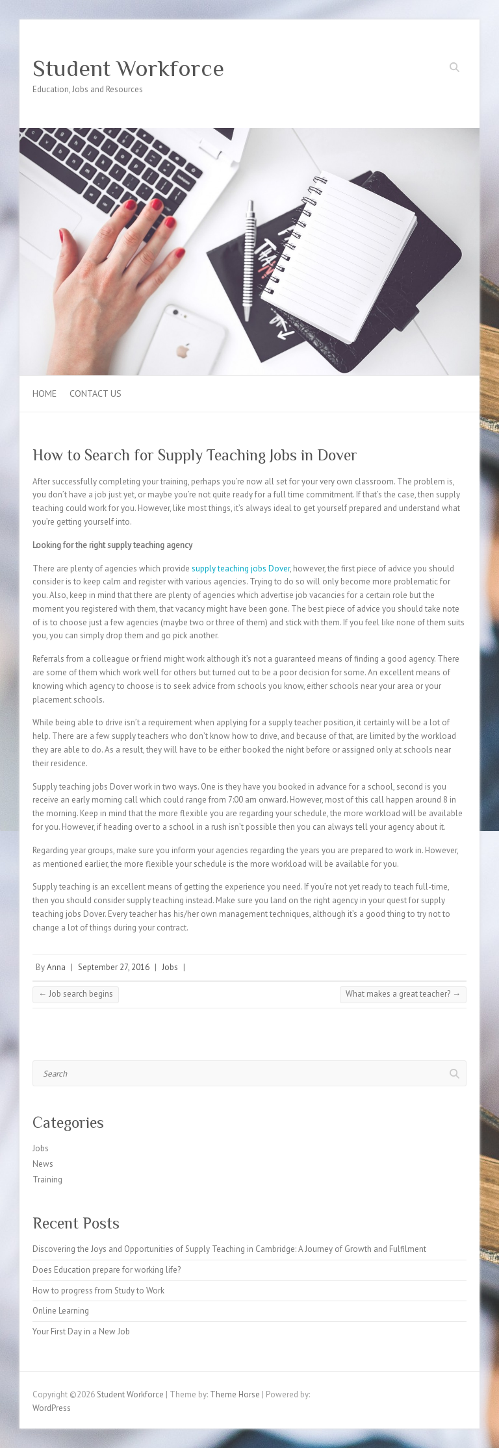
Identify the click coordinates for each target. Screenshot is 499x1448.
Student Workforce (128, 68)
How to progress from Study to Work (98, 1290)
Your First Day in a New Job (81, 1331)
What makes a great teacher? (403, 993)
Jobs (170, 967)
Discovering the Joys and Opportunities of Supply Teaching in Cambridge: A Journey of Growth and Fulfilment (229, 1249)
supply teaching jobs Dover (241, 568)
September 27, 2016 (113, 967)
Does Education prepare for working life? (106, 1269)
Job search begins (75, 993)
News (42, 1163)
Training (47, 1179)
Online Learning (60, 1310)
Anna (56, 967)
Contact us (96, 393)
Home (44, 393)
